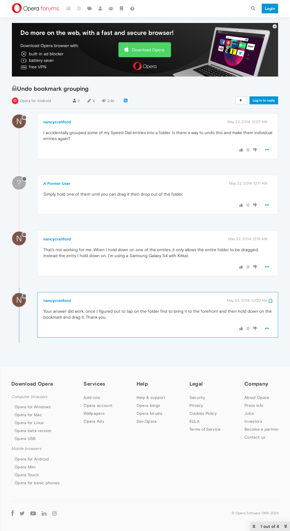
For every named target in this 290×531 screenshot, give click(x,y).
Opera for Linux (29, 422)
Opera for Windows (32, 407)
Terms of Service (205, 429)
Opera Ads (94, 421)
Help (142, 384)
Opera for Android (35, 101)
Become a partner (261, 429)
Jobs (249, 413)
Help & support (151, 397)
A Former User (56, 183)
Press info (253, 405)
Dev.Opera (147, 421)
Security (197, 397)
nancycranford (57, 122)
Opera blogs (148, 405)
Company (256, 384)
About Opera (256, 397)
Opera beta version (32, 430)
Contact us (254, 437)
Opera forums (150, 413)
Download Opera (148, 49)
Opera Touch (26, 475)
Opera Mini (24, 467)
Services (94, 384)
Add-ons (92, 397)
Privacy (196, 405)
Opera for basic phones (37, 483)
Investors (253, 421)
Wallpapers (94, 413)
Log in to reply (264, 100)
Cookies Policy (203, 413)
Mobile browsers (26, 448)
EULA (194, 421)
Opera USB (25, 438)
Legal (196, 384)
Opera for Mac (28, 414)
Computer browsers (29, 396)
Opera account (98, 405)
